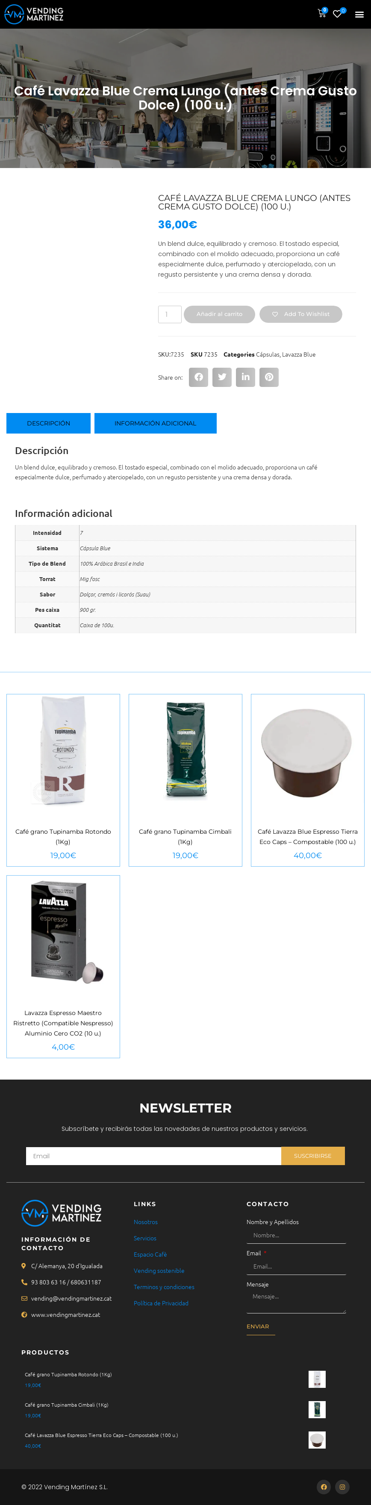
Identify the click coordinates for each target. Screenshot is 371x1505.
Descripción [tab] (48, 423)
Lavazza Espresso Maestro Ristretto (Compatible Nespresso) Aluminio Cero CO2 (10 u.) (63, 1023)
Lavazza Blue (299, 354)
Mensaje (258, 1284)
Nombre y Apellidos (273, 1221)
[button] (360, 14)
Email (254, 1252)
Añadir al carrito (219, 313)
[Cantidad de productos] (169, 314)
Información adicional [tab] (155, 423)
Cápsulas (268, 354)
